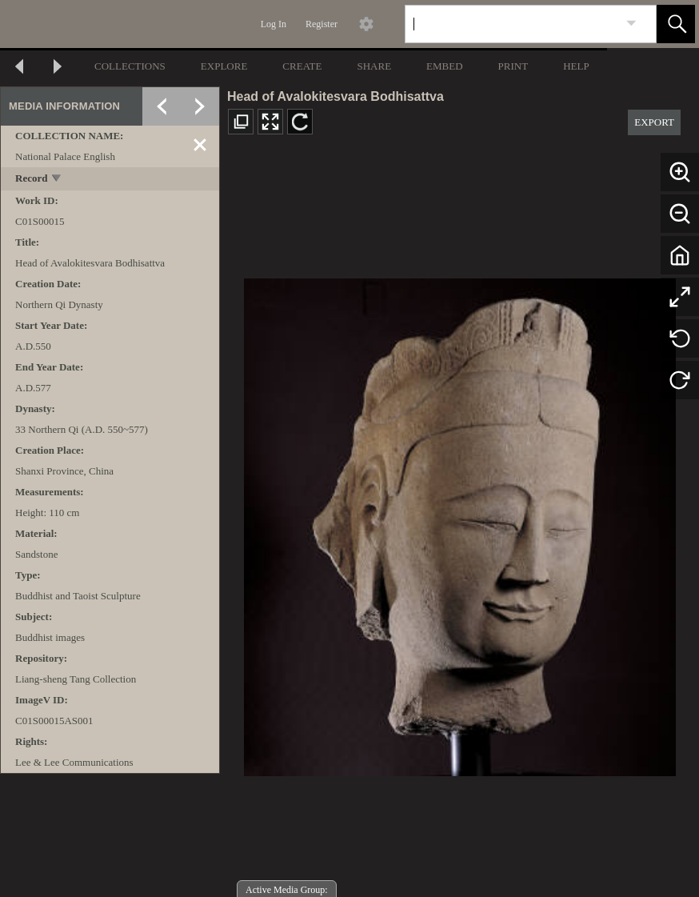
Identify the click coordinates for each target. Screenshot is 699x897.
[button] (676, 24)
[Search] (511, 24)
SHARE (374, 66)
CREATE (302, 66)
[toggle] (57, 180)
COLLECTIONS (130, 66)
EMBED (444, 66)
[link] (631, 24)
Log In (273, 24)
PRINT (513, 66)
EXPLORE (224, 66)
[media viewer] (459, 523)
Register (322, 24)
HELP (576, 66)
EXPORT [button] (654, 122)
